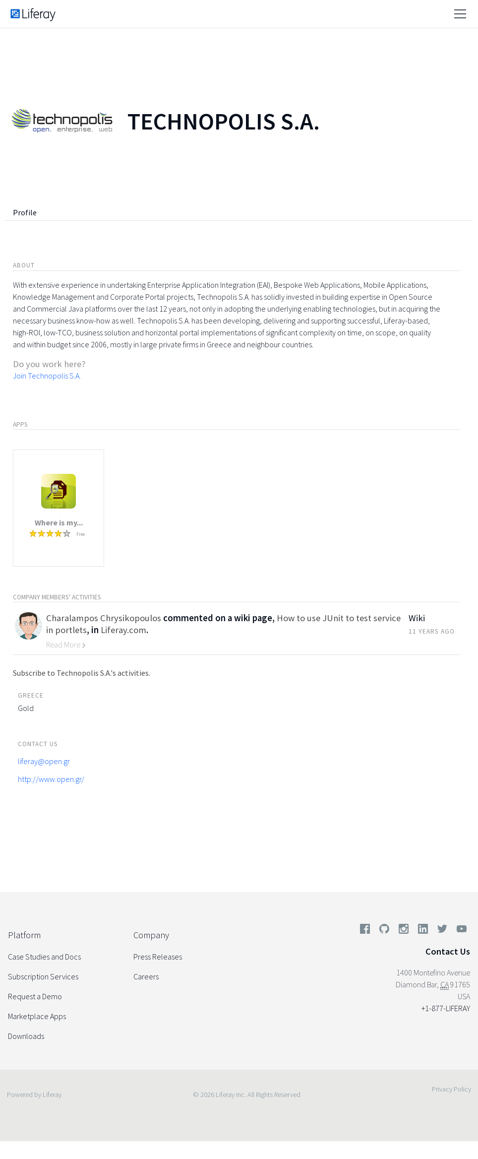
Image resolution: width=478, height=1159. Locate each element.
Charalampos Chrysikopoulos (103, 618)
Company (151, 935)
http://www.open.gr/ (51, 779)
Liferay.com (123, 630)
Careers (146, 976)
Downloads (26, 1036)
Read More (66, 644)
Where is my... (59, 522)
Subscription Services (43, 976)
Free (80, 534)
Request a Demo (35, 996)
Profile (25, 212)
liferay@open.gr (44, 761)
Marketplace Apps (37, 1016)
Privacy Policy (451, 1089)
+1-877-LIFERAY (445, 1008)
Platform (24, 935)
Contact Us (447, 951)
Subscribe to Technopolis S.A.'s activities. (81, 673)
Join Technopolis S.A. (47, 376)
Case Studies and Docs (44, 957)
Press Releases (157, 957)
